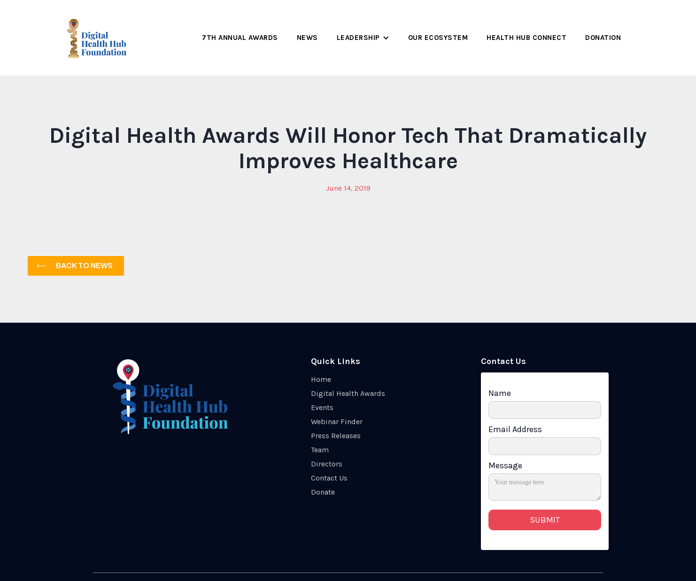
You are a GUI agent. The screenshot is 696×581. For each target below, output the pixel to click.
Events (322, 407)
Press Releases (336, 435)
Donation (603, 37)
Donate (323, 492)
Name (499, 393)
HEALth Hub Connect (526, 37)
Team (320, 449)
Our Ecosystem (438, 37)
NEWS (307, 37)
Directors (326, 463)
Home (321, 379)
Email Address (515, 429)
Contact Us (329, 477)
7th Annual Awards (240, 37)
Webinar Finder (337, 421)
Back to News (84, 266)
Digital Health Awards (348, 393)
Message (505, 465)
